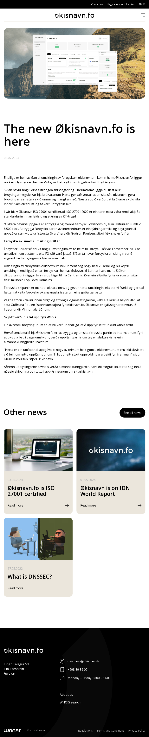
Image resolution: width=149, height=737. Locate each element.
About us (66, 694)
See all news (132, 413)
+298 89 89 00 (77, 669)
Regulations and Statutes (120, 4)
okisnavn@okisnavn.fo (84, 661)
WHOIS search (70, 702)
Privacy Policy (136, 730)
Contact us (97, 4)
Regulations (85, 730)
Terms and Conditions (110, 730)
